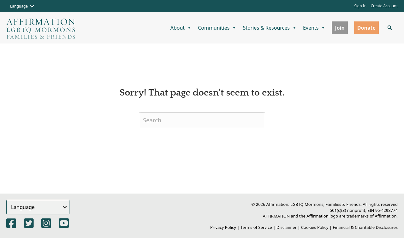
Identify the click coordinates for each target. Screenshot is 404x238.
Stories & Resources (270, 27)
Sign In (360, 6)
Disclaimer (286, 227)
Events (314, 27)
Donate (366, 27)
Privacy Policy (223, 227)
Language (19, 6)
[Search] (202, 120)
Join (339, 27)
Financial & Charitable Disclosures (365, 227)
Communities (217, 27)
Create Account (384, 6)
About (181, 27)
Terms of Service (256, 227)
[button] (32, 6)
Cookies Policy (315, 227)
